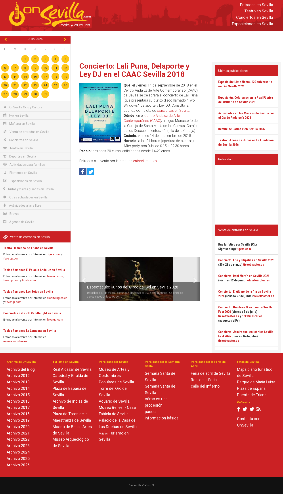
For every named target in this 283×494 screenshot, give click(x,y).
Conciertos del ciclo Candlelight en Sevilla (32, 313)
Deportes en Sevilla (19, 156)
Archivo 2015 (18, 394)
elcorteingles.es (57, 298)
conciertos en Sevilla (173, 110)
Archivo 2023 (18, 445)
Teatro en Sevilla (258, 11)
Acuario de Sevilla (114, 401)
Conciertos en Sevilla (254, 17)
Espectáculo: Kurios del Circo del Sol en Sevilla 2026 (132, 287)
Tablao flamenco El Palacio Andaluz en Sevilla (34, 270)
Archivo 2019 (18, 420)
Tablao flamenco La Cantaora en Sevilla (29, 331)
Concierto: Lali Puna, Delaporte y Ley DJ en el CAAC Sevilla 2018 (134, 70)
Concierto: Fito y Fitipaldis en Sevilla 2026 (246, 260)
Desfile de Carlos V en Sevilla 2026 (241, 129)
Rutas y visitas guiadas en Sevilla (28, 189)
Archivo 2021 (18, 433)
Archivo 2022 (18, 439)
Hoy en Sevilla (16, 115)
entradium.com (145, 161)
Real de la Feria (204, 379)
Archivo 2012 (18, 375)
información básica (161, 418)
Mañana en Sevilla (19, 123)
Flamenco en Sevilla (20, 173)
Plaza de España (251, 388)
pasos (150, 411)
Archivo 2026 (18, 465)
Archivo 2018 (18, 413)
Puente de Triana (251, 394)
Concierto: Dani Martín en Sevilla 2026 (243, 276)
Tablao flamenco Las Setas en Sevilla (28, 291)
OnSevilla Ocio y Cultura (22, 107)
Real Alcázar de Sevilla (72, 369)
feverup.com (11, 258)
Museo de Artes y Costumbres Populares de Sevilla (116, 375)
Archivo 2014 (18, 388)
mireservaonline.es (15, 341)
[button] (81, 279)
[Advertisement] (176, 46)
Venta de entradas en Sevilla (26, 132)
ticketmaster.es (253, 264)
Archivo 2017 (18, 407)
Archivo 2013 (18, 382)
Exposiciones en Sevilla (252, 23)
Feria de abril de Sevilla (210, 373)
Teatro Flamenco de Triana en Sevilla (28, 248)
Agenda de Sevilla (18, 222)
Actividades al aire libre (22, 205)
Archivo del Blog (21, 369)
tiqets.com (54, 254)
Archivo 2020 (18, 426)
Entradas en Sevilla (256, 4)
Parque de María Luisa (256, 382)
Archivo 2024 (18, 452)
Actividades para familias (24, 164)
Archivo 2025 (18, 458)
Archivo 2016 (18, 401)
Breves (11, 213)
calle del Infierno (205, 386)
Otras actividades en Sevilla (25, 197)
